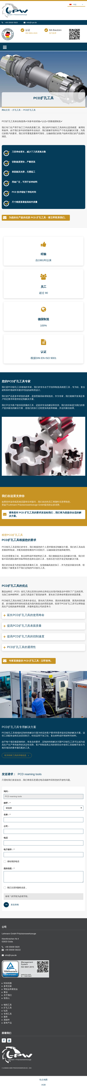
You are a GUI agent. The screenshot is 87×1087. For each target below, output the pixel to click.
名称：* (7, 815)
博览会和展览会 (11, 989)
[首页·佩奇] (15, 17)
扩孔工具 (17, 110)
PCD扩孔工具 (29, 110)
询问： (7, 791)
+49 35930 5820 (11, 22)
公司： (7, 826)
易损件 (7, 1020)
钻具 (6, 1011)
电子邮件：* (9, 849)
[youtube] (9, 1040)
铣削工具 (8, 1005)
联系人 (6, 998)
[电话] (43, 843)
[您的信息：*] (43, 876)
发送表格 (15, 905)
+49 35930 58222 (13, 950)
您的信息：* (9, 868)
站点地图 (43, 1080)
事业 (6, 992)
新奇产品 (8, 1023)
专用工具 (8, 1014)
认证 (27, 30)
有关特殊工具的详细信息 (15, 755)
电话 (6, 838)
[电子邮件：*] (43, 854)
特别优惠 (8, 983)
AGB (43, 1085)
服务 (6, 1017)
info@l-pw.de (31, 22)
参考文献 (8, 986)
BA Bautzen (55, 30)
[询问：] (43, 796)
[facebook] (4, 1040)
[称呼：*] (43, 808)
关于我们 (8, 995)
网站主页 (6, 110)
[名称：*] (43, 819)
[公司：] (43, 831)
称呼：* (7, 803)
